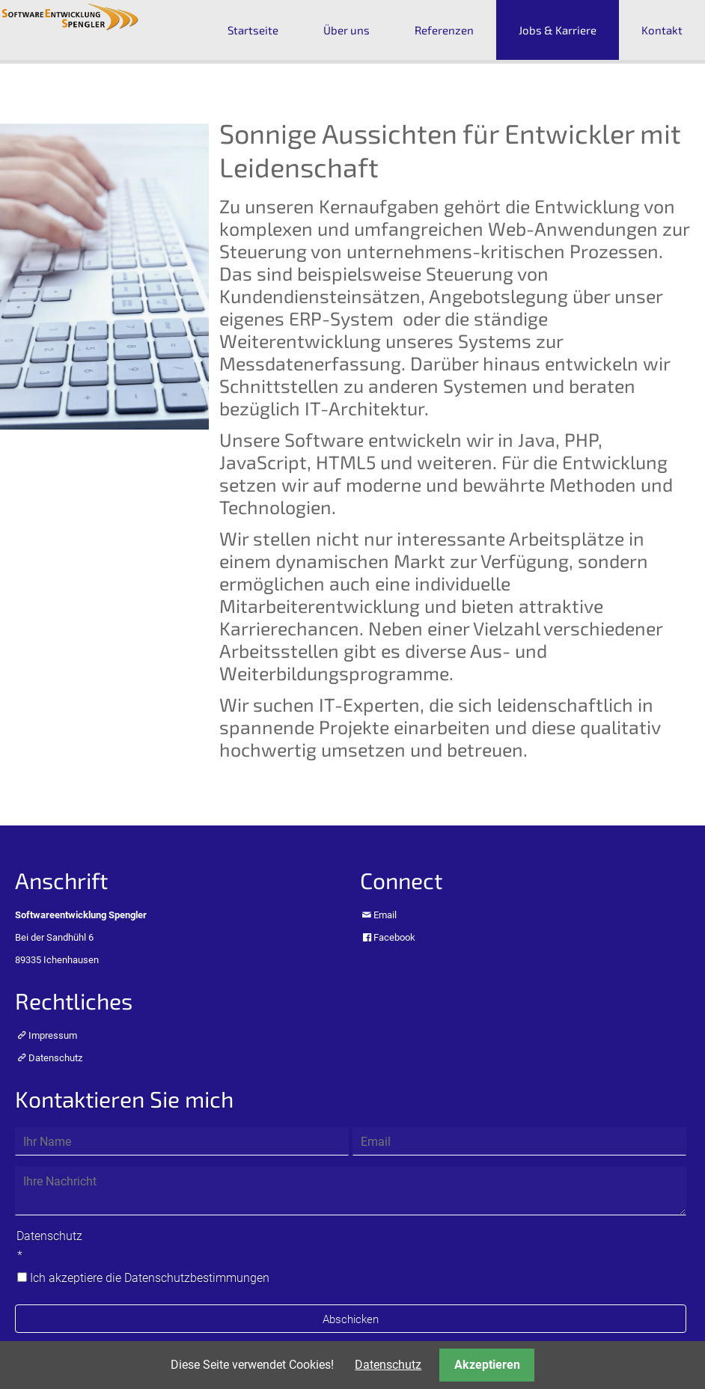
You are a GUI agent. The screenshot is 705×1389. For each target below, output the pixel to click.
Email (385, 915)
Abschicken (351, 1319)
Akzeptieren (487, 1365)
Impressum (52, 1035)
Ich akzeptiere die (149, 1278)
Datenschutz (55, 1057)
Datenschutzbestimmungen (196, 1278)
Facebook (394, 937)
